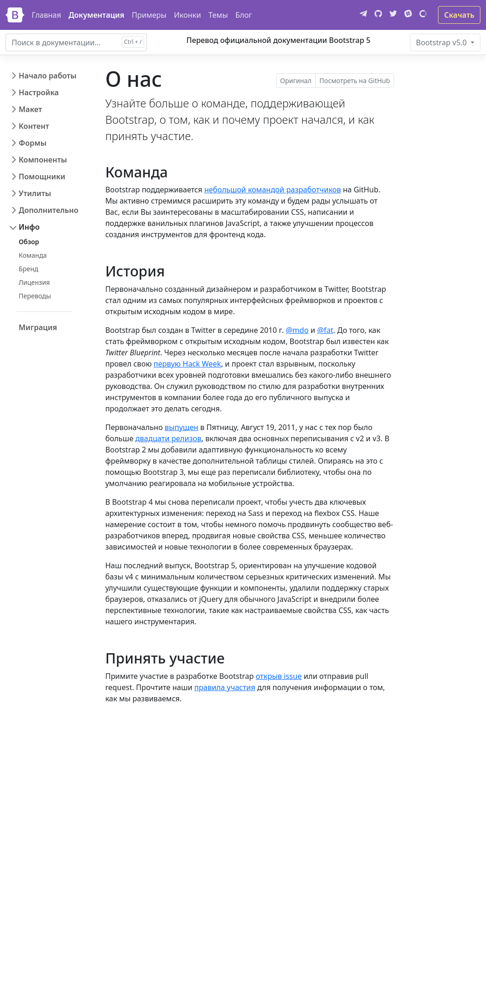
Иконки (187, 15)
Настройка (39, 92)
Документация (97, 15)
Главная (46, 15)
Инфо (29, 227)
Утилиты (35, 193)
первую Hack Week (187, 364)
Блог (244, 15)
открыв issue (279, 676)
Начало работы (47, 76)
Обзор (29, 241)
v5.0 (442, 42)
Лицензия (34, 282)
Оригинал (296, 80)
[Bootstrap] (15, 15)
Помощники (42, 176)
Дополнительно (48, 210)
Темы (218, 15)
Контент (34, 126)
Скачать (459, 15)
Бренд (28, 268)
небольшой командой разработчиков (272, 189)
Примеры (149, 15)
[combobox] (76, 42)
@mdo (297, 330)
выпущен (181, 427)
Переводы (35, 295)
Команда (33, 255)
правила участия (225, 687)
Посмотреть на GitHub (354, 80)
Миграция (38, 327)
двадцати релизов (168, 438)
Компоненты (43, 160)
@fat (325, 330)
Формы (33, 143)
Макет (30, 109)
